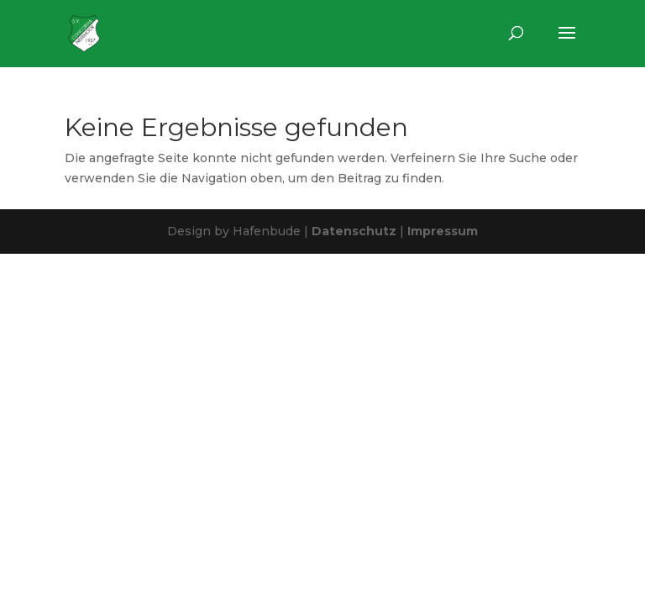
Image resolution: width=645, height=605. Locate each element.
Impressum (442, 231)
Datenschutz (354, 231)
